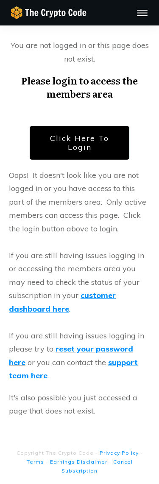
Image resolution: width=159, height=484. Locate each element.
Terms (35, 462)
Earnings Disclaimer (78, 462)
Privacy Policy (119, 453)
